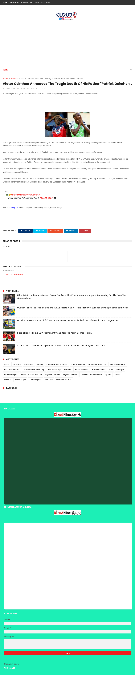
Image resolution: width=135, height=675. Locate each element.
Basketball (28, 364)
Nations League (11, 374)
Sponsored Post (42, 3)
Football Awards (81, 369)
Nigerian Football (52, 374)
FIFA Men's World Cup (97, 364)
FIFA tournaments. (12, 369)
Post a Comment (14, 274)
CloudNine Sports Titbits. (57, 364)
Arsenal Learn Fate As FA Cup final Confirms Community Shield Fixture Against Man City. (61, 345)
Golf (111, 369)
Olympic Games (70, 374)
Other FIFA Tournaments (91, 374)
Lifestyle (120, 369)
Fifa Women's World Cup (34, 369)
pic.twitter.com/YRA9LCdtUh (27, 195)
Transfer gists (35, 380)
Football (14, 78)
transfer (7, 380)
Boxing (40, 364)
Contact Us (26, 3)
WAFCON (49, 380)
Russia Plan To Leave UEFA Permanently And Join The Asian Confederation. (54, 332)
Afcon (6, 364)
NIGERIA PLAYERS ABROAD (31, 374)
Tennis (118, 374)
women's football (63, 380)
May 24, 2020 (46, 198)
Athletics (17, 364)
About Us (14, 3)
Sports (108, 374)
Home (5, 3)
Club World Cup (78, 364)
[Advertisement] (67, 43)
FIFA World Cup (54, 369)
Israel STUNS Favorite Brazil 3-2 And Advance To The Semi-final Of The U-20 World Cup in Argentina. (67, 320)
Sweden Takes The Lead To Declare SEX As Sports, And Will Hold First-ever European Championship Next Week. (72, 307)
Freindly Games (98, 369)
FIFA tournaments (117, 364)
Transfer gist (20, 380)
